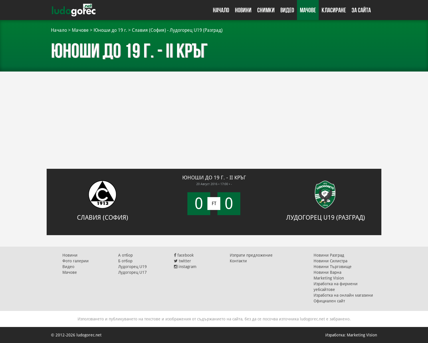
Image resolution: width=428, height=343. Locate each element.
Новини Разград (329, 255)
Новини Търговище (333, 266)
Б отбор (125, 261)
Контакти (238, 261)
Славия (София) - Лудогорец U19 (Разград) (177, 30)
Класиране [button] (334, 10)
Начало (221, 10)
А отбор (125, 255)
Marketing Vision (329, 278)
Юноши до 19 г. (110, 30)
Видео (287, 10)
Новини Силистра (330, 261)
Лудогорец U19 (132, 266)
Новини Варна (327, 272)
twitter (182, 261)
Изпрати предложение (251, 255)
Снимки (266, 10)
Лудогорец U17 (132, 272)
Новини (243, 10)
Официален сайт (329, 301)
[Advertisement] (214, 117)
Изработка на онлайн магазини (343, 295)
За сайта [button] (361, 10)
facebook (184, 255)
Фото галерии (75, 261)
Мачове (308, 10)
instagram (185, 266)
